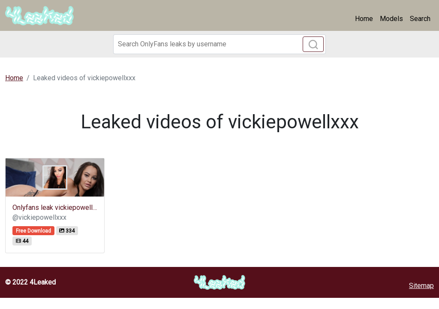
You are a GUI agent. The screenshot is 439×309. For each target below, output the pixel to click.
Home (364, 19)
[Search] (219, 44)
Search (420, 19)
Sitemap (421, 286)
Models (391, 19)
